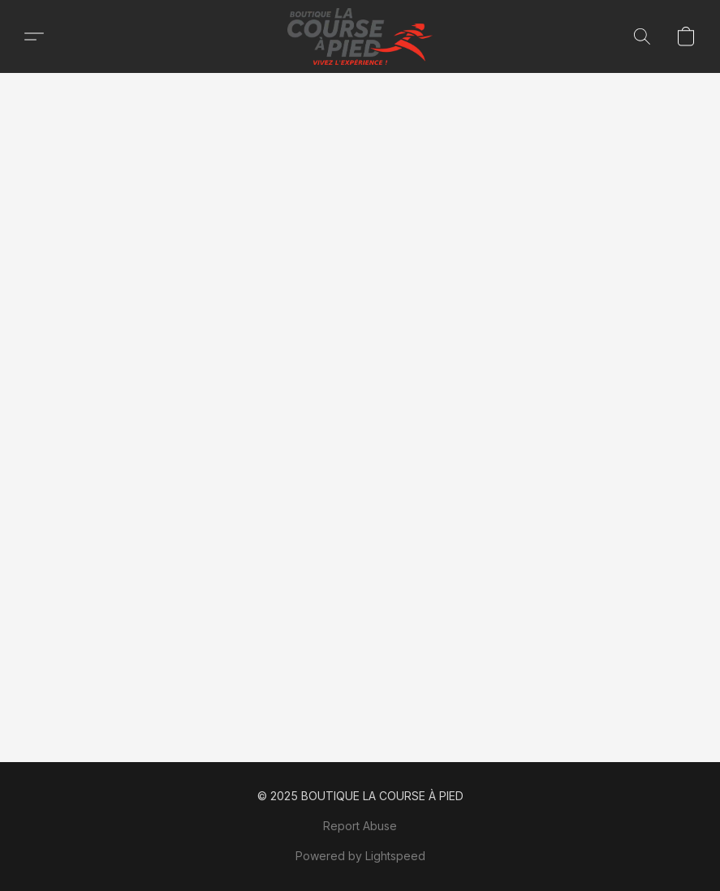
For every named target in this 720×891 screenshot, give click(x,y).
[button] (359, 36)
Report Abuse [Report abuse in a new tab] (360, 826)
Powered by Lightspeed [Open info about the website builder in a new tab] (360, 856)
